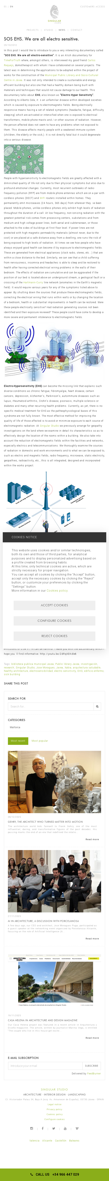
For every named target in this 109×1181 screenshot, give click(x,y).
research (9, 667)
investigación (89, 664)
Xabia (68, 667)
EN (11, 6)
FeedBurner (94, 1073)
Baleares (74, 1140)
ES (5, 6)
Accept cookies (54, 605)
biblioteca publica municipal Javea (32, 664)
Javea (59, 667)
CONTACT (76, 30)
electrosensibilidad (41, 671)
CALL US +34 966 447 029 (54, 1174)
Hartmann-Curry (33, 282)
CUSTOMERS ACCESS (92, 6)
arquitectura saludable (86, 667)
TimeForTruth (12, 60)
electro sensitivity (65, 671)
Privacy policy (54, 1109)
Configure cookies (54, 1119)
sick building (12, 674)
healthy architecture (16, 671)
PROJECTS (33, 30)
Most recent (18, 740)
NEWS (62, 30)
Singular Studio (50, 425)
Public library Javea (67, 664)
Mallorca (15, 727)
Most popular (40, 740)
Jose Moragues (45, 667)
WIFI (42, 198)
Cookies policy (54, 1114)
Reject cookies (54, 636)
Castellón (60, 1140)
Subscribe (91, 1065)
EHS (80, 671)
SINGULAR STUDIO (54, 1089)
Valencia (34, 1140)
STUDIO (48, 30)
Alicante (47, 1140)
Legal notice (55, 1104)
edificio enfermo (94, 671)
